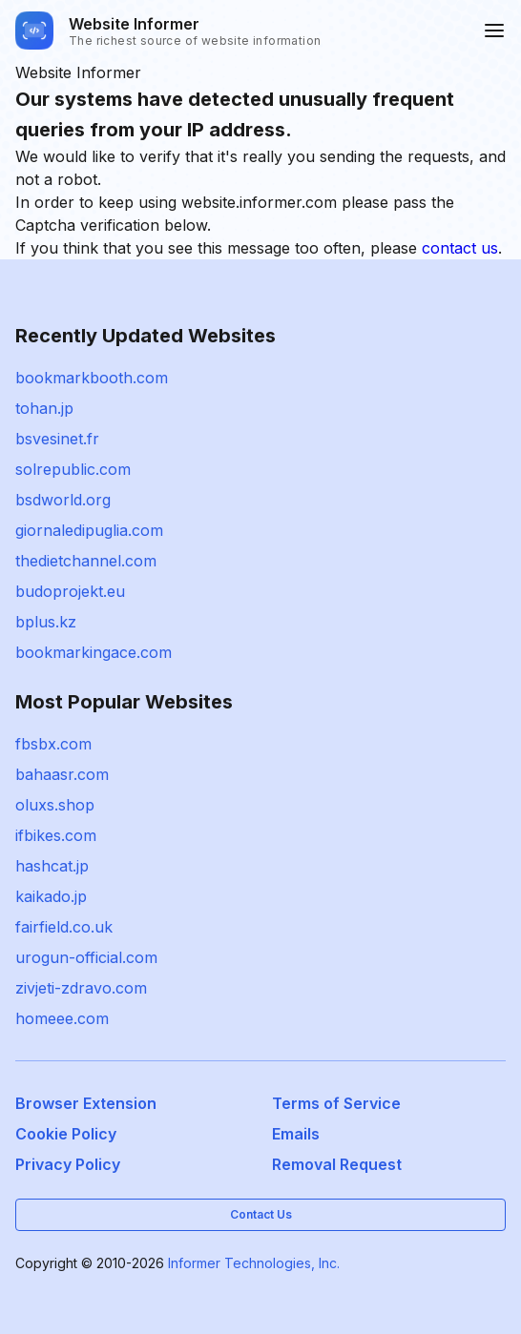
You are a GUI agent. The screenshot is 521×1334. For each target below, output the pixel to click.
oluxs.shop (54, 804)
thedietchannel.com (85, 560)
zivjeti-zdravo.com (81, 987)
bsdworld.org (63, 499)
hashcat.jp (52, 865)
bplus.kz (45, 621)
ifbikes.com (55, 835)
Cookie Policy (65, 1133)
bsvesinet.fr (57, 438)
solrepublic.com (73, 469)
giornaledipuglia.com (89, 530)
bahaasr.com (62, 774)
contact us (460, 247)
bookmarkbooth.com (91, 377)
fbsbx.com (53, 743)
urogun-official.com (86, 957)
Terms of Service (336, 1103)
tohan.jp (44, 408)
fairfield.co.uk (64, 926)
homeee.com (62, 1018)
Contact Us (261, 1214)
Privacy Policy (67, 1164)
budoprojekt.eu (70, 591)
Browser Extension (85, 1103)
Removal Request (337, 1164)
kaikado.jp (51, 896)
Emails (296, 1133)
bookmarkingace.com (93, 652)
